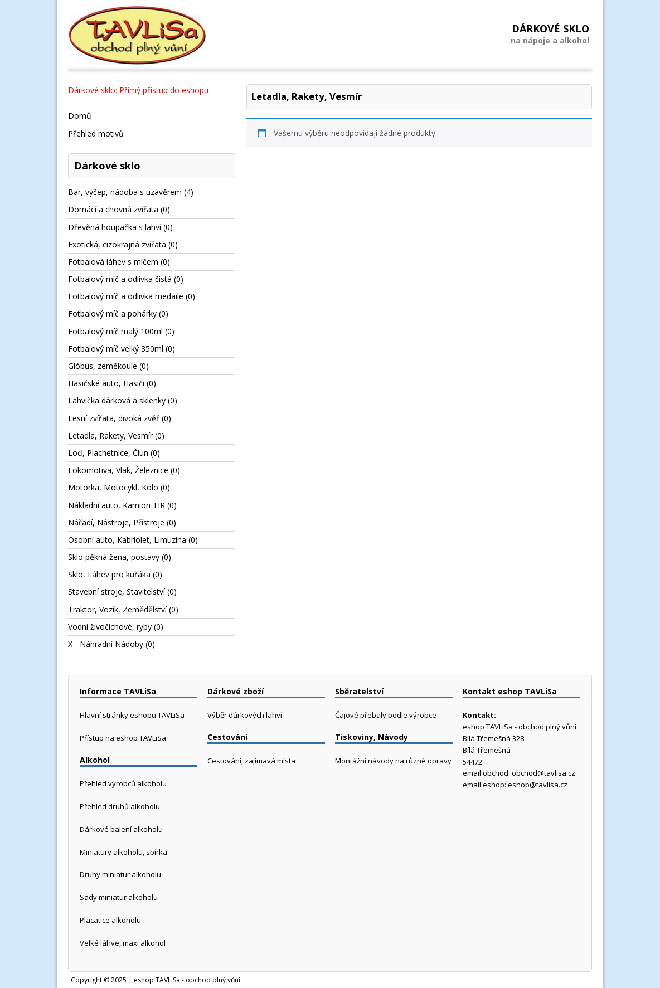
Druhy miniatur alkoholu (120, 874)
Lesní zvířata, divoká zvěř (113, 418)
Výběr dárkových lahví (244, 715)
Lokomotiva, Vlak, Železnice (118, 470)
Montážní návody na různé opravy (393, 761)
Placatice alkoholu (110, 920)
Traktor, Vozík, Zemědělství (117, 609)
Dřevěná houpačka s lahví (114, 227)
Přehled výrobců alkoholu (123, 783)
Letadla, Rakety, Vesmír (110, 435)
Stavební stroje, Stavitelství (116, 591)
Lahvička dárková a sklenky (117, 400)
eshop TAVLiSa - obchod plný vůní (187, 980)
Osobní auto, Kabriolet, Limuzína (127, 539)
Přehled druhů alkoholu (120, 806)
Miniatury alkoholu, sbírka (123, 852)
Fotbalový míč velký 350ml (115, 348)
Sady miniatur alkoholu (119, 897)
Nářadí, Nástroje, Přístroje (116, 522)
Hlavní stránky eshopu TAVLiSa (132, 715)
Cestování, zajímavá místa (251, 761)
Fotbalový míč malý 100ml (115, 331)
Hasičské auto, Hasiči (106, 383)
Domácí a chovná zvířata (113, 209)
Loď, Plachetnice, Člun (108, 452)
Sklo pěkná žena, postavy (113, 557)
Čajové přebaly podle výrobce (385, 715)
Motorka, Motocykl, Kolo (113, 487)
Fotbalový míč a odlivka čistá (120, 279)
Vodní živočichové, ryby (110, 626)
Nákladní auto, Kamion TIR (116, 505)
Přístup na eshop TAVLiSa (123, 738)
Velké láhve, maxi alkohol (123, 943)
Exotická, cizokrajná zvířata (117, 244)
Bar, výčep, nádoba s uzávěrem (125, 192)
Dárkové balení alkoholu (121, 829)
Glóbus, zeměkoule (102, 366)
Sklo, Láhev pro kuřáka (109, 574)
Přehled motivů (96, 133)
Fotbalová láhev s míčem (113, 261)
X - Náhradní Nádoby (105, 644)
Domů (79, 115)
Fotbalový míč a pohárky (112, 313)
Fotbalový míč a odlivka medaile (125, 296)
